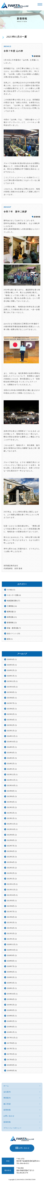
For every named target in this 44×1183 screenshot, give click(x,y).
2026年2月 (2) (12, 670)
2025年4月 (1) (12, 720)
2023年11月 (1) (12, 780)
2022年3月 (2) (12, 868)
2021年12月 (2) (12, 884)
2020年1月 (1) (12, 988)
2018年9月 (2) (12, 1010)
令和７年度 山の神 (13, 51)
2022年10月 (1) (12, 829)
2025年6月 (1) (12, 709)
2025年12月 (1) (12, 681)
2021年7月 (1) (12, 911)
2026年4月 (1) (12, 659)
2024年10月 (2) (12, 742)
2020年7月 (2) (12, 966)
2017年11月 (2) (12, 1038)
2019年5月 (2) (12, 1005)
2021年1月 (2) (12, 939)
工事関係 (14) (12, 606)
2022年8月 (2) (12, 840)
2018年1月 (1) (12, 1032)
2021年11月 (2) (12, 890)
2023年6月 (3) (12, 796)
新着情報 (36, 56)
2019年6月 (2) (12, 999)
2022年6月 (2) (12, 851)
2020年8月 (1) (12, 961)
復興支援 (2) (11, 612)
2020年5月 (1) (12, 977)
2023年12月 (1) (12, 774)
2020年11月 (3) (12, 944)
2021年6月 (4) (12, 917)
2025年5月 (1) (12, 714)
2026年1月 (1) (12, 676)
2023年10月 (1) (12, 785)
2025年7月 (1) (12, 703)
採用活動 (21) (12, 617)
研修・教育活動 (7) (14, 628)
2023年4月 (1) (12, 802)
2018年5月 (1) (12, 1021)
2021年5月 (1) (12, 922)
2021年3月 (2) (12, 933)
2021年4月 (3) (12, 928)
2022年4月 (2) (12, 862)
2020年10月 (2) (12, 950)
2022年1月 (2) (12, 879)
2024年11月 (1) (12, 736)
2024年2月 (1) (12, 763)
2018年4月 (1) (12, 1027)
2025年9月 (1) (12, 692)
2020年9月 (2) (12, 955)
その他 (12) (11, 590)
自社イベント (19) (13, 633)
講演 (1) (10, 639)
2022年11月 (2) (12, 824)
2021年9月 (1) (12, 901)
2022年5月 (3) (12, 857)
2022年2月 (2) (12, 873)
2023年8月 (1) (12, 791)
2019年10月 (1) (12, 994)
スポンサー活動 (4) (14, 595)
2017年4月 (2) (12, 1059)
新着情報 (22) (12, 622)
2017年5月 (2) (12, 1054)
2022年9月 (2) (12, 835)
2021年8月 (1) (12, 906)
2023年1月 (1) (12, 818)
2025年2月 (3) (12, 725)
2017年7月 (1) (12, 1049)
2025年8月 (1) (12, 698)
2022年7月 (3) (12, 846)
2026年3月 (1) (12, 665)
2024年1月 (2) (12, 769)
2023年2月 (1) (12, 813)
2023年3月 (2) (12, 807)
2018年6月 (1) (12, 1016)
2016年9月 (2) (12, 1065)
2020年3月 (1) (12, 983)
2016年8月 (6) (12, 1070)
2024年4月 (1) (12, 753)
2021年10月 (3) (12, 895)
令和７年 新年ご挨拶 (15, 211)
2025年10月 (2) (12, 687)
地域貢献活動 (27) (13, 601)
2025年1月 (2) (12, 731)
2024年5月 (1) (12, 747)
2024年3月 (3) (12, 758)
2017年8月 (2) (12, 1043)
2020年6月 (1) (12, 972)
